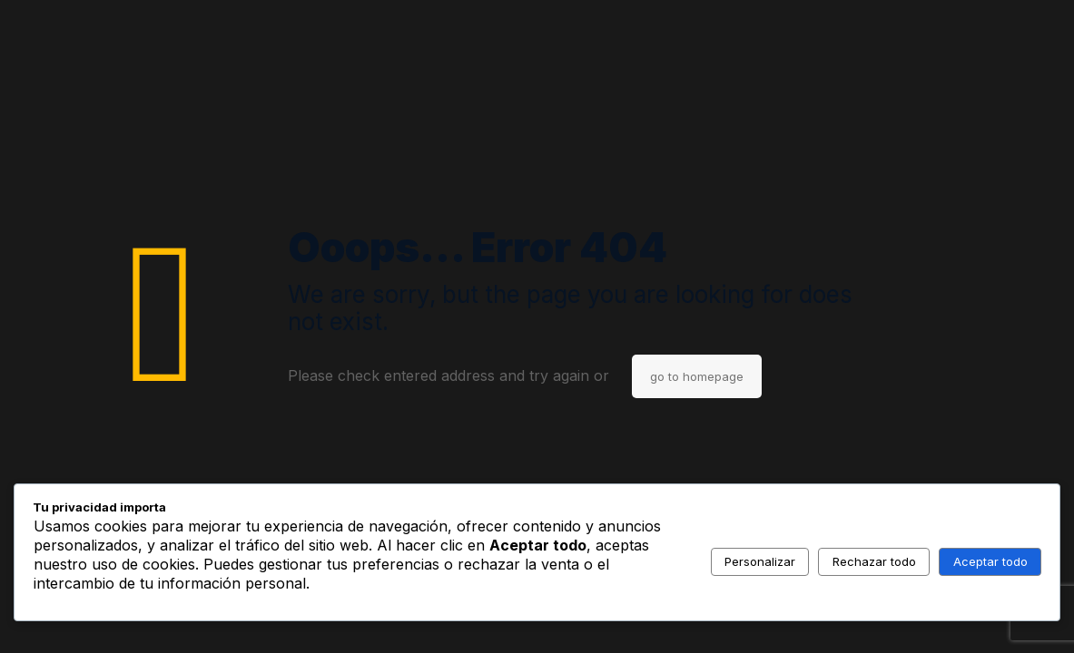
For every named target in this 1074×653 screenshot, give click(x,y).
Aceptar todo (990, 561)
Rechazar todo (874, 561)
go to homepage (697, 376)
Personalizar (759, 561)
